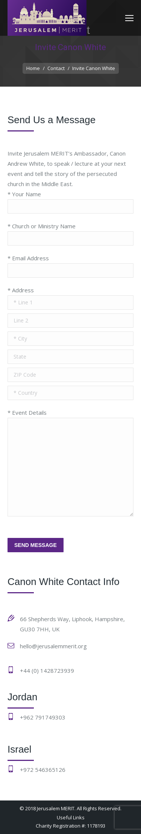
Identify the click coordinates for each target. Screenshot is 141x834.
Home (33, 68)
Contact (56, 68)
